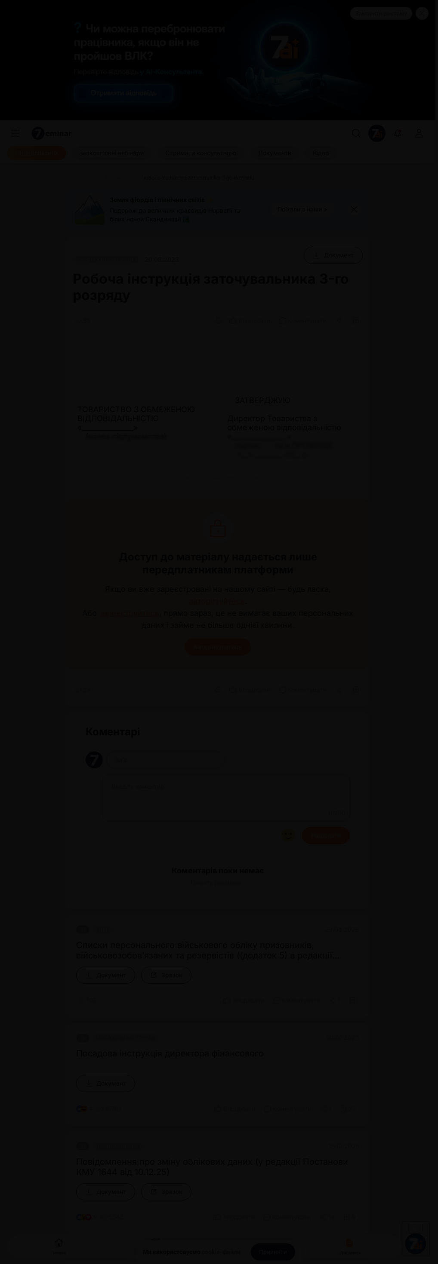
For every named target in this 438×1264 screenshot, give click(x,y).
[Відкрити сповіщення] (397, 133)
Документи (350, 1245)
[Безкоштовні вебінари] (111, 153)
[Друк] (218, 320)
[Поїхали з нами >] (302, 209)
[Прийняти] (273, 1252)
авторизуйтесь (217, 601)
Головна (58, 1245)
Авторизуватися (218, 646)
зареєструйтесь (129, 613)
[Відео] (320, 153)
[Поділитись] (339, 320)
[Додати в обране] (356, 320)
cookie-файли (221, 1252)
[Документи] (275, 153)
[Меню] (15, 133)
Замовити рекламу (381, 13)
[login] (419, 133)
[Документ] (333, 255)
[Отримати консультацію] (201, 153)
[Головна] (83, 178)
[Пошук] (356, 133)
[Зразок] (166, 975)
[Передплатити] (36, 153)
